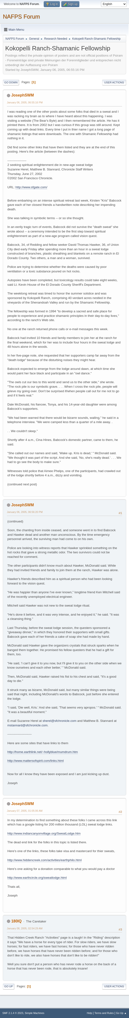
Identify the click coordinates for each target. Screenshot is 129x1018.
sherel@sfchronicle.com (59, 721)
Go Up (8, 986)
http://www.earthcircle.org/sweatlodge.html (37, 877)
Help (89, 1013)
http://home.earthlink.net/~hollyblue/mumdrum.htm (42, 752)
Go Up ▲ (121, 1013)
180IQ (16, 921)
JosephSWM (22, 95)
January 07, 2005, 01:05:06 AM (25, 810)
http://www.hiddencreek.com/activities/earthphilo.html (44, 860)
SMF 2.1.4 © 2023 (12, 1013)
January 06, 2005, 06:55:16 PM (25, 102)
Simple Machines (34, 1013)
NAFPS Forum (21, 16)
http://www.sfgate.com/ (31, 187)
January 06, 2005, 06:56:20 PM (25, 512)
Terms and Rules (104, 1013)
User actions (114, 82)
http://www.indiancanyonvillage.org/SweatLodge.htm (44, 833)
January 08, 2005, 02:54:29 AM (25, 928)
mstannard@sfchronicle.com (27, 725)
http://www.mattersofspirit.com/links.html (35, 760)
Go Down (11, 82)
